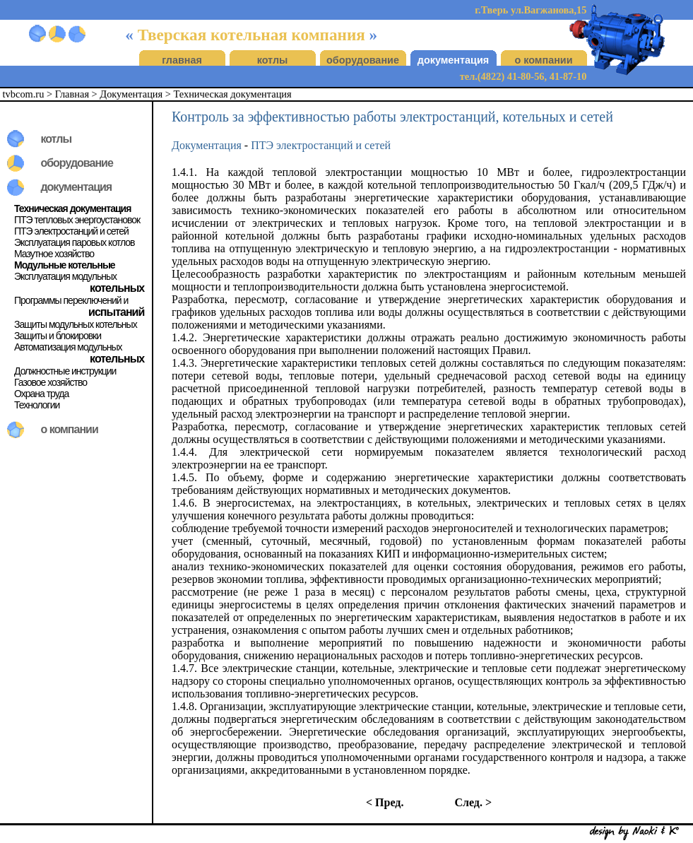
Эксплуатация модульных (65, 276)
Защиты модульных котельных (75, 324)
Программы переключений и (71, 300)
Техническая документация (233, 94)
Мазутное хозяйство (54, 253)
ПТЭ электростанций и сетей (71, 231)
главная (182, 60)
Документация (131, 94)
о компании (543, 60)
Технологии (36, 405)
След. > (473, 802)
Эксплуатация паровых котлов (74, 242)
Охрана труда (41, 393)
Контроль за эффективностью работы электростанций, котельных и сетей (392, 116)
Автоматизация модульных (68, 347)
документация (453, 60)
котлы (272, 60)
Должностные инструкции (65, 371)
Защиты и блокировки (57, 335)
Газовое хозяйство (50, 382)
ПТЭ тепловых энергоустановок (77, 219)
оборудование (362, 60)
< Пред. (384, 802)
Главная (72, 94)
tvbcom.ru (24, 94)
